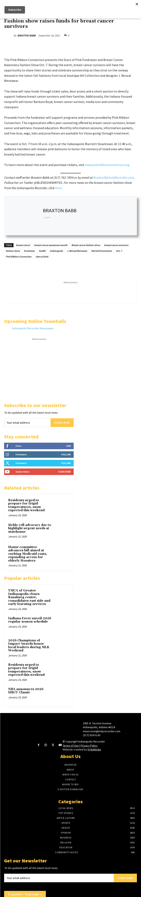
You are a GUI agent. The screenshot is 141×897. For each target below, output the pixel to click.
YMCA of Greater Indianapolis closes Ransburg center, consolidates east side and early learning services (29, 597)
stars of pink (42, 256)
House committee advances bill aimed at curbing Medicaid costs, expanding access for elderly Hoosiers (27, 554)
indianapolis (56, 250)
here (58, 188)
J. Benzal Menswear (77, 250)
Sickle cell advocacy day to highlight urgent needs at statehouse (29, 528)
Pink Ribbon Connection (19, 256)
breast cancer (23, 245)
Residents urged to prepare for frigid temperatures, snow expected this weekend (26, 505)
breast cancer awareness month (50, 245)
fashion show (13, 250)
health (42, 250)
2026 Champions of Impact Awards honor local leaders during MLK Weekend (28, 646)
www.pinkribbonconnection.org (107, 165)
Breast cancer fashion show (85, 245)
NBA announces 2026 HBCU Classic (25, 691)
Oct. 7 (119, 250)
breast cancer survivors (116, 245)
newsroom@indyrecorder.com (101, 731)
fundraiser (29, 250)
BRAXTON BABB (26, 35)
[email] (27, 422)
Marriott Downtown (101, 250)
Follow (66, 454)
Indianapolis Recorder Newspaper (33, 328)
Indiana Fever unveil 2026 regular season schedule (29, 620)
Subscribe (62, 422)
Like (68, 445)
